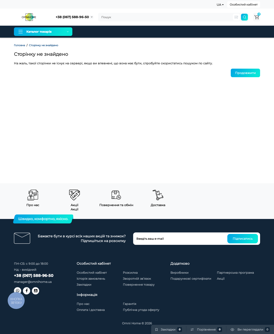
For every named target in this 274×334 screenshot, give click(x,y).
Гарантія (140, 32)
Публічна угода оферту (141, 310)
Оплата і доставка (113, 32)
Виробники (179, 273)
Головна (19, 45)
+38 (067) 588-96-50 (72, 17)
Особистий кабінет (244, 4)
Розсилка (130, 273)
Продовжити (245, 73)
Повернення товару (139, 285)
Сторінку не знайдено (43, 45)
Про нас (86, 32)
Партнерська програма (235, 273)
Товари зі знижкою (168, 32)
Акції (221, 279)
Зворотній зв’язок (137, 279)
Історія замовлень (91, 279)
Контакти (196, 32)
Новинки (217, 32)
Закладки (84, 285)
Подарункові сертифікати (190, 279)
